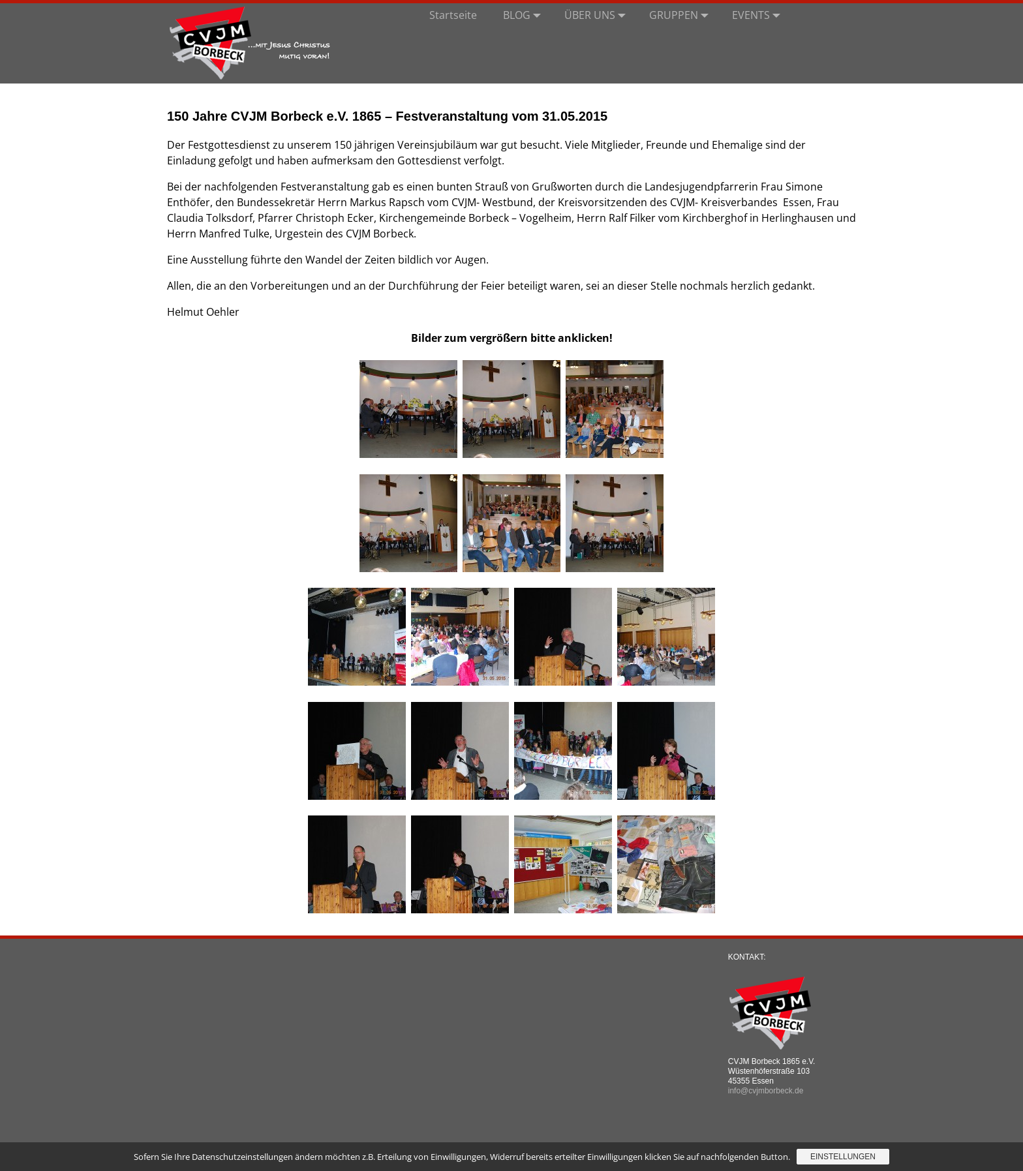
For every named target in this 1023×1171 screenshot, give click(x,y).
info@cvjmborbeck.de (766, 1090)
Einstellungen (843, 1156)
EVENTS (759, 14)
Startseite (453, 15)
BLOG (524, 14)
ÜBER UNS (597, 14)
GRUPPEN (681, 14)
